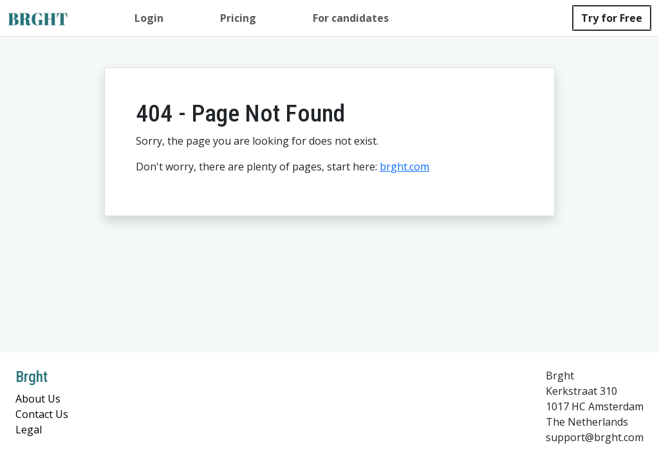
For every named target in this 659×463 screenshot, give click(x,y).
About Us (37, 399)
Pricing (238, 18)
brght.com (404, 166)
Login (149, 18)
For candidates (351, 18)
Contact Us (41, 414)
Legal (28, 429)
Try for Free (611, 18)
